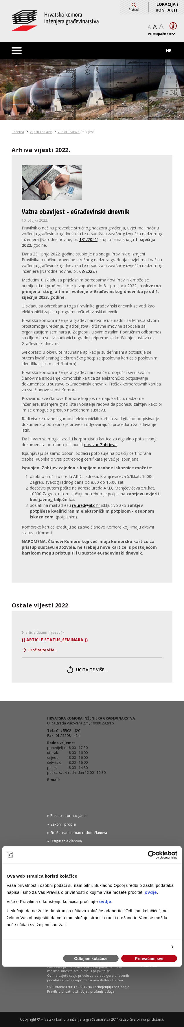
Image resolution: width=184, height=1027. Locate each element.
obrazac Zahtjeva (100, 444)
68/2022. (87, 271)
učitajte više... (87, 669)
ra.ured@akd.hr (86, 505)
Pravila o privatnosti (62, 991)
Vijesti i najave (41, 131)
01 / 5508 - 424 (68, 735)
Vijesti (90, 131)
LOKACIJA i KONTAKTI (167, 7)
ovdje (151, 891)
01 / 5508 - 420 (68, 730)
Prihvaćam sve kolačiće (149, 959)
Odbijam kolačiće (90, 958)
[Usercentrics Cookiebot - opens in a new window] (152, 855)
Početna (18, 131)
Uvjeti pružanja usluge (97, 991)
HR (169, 50)
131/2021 (88, 239)
